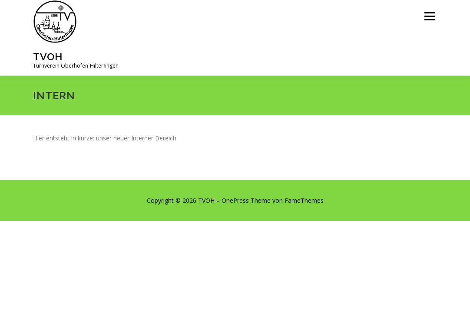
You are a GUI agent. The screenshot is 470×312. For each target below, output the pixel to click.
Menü (429, 16)
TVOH (48, 56)
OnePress (235, 200)
